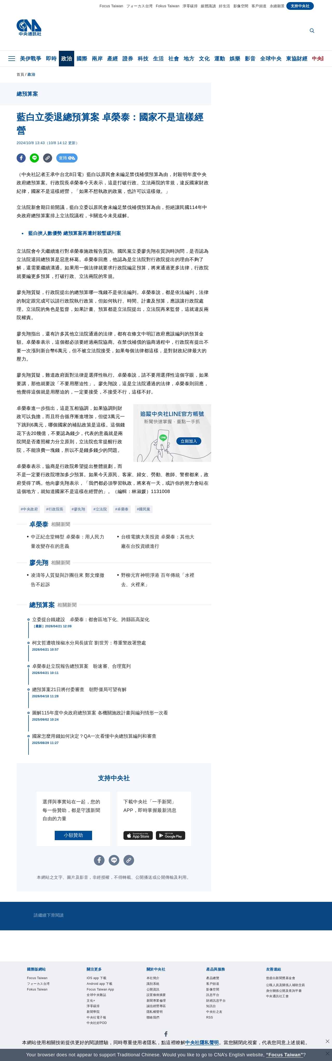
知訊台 (213, 1013)
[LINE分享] (34, 158)
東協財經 (296, 58)
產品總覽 (215, 978)
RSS (211, 1027)
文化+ (93, 1013)
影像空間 (240, 6)
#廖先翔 (78, 509)
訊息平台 (215, 999)
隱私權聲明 (159, 1020)
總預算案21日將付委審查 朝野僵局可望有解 (79, 689)
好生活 (224, 6)
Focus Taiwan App (101, 996)
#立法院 (100, 509)
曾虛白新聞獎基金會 (285, 982)
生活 (158, 58)
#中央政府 (29, 509)
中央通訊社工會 (283, 1013)
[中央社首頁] (29, 28)
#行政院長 (54, 509)
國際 (82, 58)
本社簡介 (156, 978)
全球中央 (270, 58)
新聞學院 (96, 1027)
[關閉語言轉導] (327, 1054)
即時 (51, 58)
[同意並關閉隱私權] (327, 1042)
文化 (204, 58)
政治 (66, 58)
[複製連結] (47, 158)
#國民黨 (143, 509)
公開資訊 (156, 992)
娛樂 (235, 58)
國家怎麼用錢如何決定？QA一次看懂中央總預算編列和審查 (94, 736)
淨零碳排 (190, 6)
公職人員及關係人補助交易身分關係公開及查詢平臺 (285, 999)
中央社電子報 (101, 1034)
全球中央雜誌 (101, 1006)
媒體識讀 (208, 6)
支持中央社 (300, 6)
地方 (189, 58)
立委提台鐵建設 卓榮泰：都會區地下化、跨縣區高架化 (91, 619)
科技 (143, 58)
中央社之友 (218, 1020)
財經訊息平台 (220, 1006)
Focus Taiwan (111, 6)
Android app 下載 (105, 985)
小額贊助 (73, 835)
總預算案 (42, 604)
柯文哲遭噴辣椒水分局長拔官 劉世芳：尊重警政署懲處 (89, 642)
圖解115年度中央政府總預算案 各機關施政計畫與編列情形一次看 (100, 712)
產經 (112, 58)
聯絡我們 (156, 1027)
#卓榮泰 (122, 509)
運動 (219, 58)
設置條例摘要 (161, 999)
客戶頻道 (259, 6)
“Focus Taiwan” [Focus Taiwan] (284, 1054)
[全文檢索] (312, 31)
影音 (250, 58)
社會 (173, 58)
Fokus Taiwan (167, 6)
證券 (127, 58)
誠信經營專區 (161, 1013)
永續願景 (277, 6)
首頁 (20, 74)
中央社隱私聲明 (202, 1042)
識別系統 (156, 985)
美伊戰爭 (30, 58)
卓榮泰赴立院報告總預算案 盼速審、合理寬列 (81, 666)
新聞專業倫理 (161, 1006)
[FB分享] (21, 158)
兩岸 (97, 58)
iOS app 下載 (101, 978)
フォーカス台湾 (139, 6)
